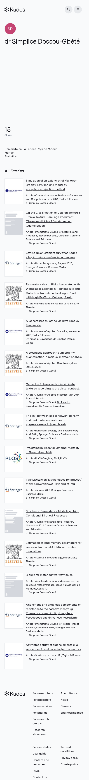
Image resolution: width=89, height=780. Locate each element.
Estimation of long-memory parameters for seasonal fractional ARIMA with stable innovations (53, 547)
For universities (42, 706)
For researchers (42, 693)
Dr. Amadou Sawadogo (39, 338)
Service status (41, 747)
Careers (65, 706)
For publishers (41, 699)
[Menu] (78, 9)
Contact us (39, 777)
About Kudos (69, 693)
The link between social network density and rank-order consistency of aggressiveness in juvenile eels (52, 420)
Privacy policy (69, 758)
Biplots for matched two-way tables (49, 575)
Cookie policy (69, 764)
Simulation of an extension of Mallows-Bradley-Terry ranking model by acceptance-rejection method (51, 185)
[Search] (68, 9)
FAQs (35, 770)
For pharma (40, 712)
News (64, 699)
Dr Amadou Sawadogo (52, 406)
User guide (39, 753)
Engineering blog (71, 712)
